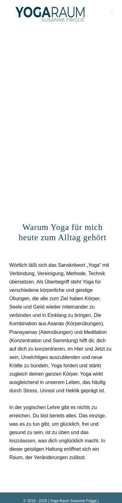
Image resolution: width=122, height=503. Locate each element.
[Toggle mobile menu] (111, 12)
